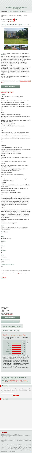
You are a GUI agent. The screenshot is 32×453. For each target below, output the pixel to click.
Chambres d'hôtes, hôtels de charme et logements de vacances (15, 446)
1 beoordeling (11, 21)
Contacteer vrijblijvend (10, 321)
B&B (8, 15)
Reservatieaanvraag (10, 86)
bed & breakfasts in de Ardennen (22, 381)
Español (24, 11)
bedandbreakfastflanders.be (6, 435)
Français (10, 11)
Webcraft (8, 434)
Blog (6, 436)
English (15, 11)
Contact (11, 436)
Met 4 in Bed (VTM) (16, 434)
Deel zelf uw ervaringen (11, 330)
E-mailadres (3, 391)
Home (2, 15)
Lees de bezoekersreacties (12, 326)
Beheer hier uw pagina (22, 273)
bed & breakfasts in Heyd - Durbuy (15, 380)
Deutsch (19, 11)
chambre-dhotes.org (18, 435)
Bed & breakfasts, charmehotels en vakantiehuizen (11, 444)
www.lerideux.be (9, 314)
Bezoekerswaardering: (9, 19)
